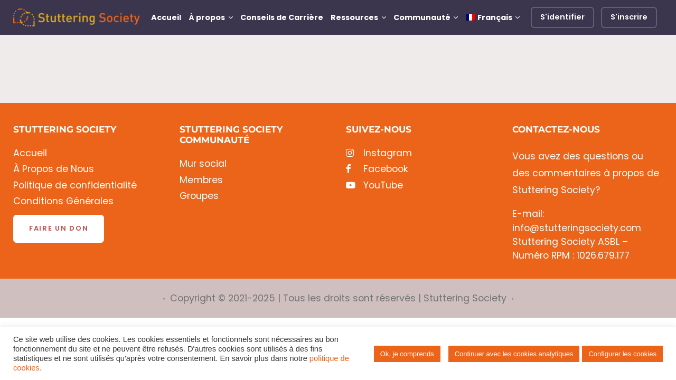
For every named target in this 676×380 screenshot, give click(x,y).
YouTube (374, 185)
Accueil (166, 17)
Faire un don (58, 228)
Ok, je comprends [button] (407, 354)
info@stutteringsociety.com (576, 228)
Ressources (354, 17)
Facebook (377, 169)
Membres (201, 180)
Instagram (379, 153)
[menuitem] (492, 17)
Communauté (421, 17)
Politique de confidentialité (75, 185)
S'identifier (562, 17)
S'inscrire (629, 17)
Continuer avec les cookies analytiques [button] (514, 354)
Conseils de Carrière (281, 17)
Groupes (199, 196)
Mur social (203, 164)
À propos (207, 17)
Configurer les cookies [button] (622, 354)
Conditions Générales (63, 201)
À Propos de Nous (53, 169)
